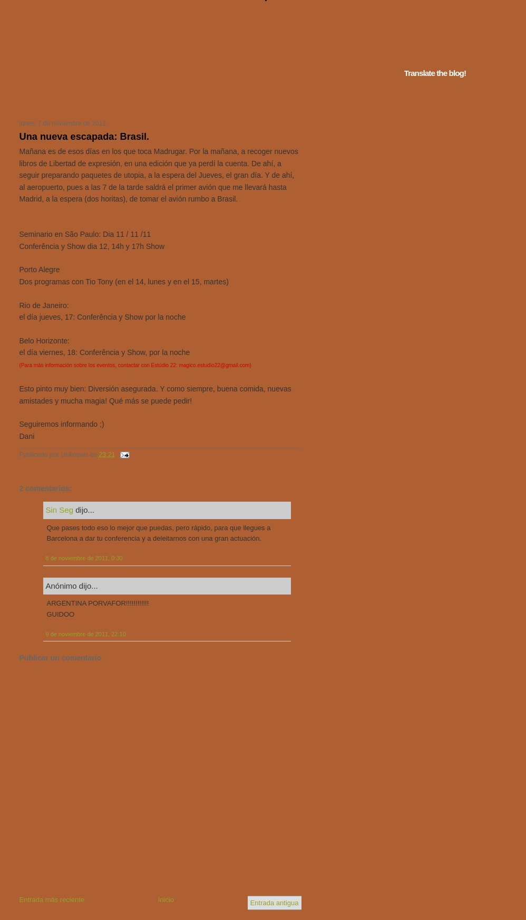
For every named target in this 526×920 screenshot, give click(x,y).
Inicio (166, 900)
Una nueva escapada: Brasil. (85, 136)
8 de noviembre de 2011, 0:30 (84, 558)
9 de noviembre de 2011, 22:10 (86, 634)
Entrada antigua (274, 903)
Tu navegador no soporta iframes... (157, 99)
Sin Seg (60, 509)
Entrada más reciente (52, 900)
